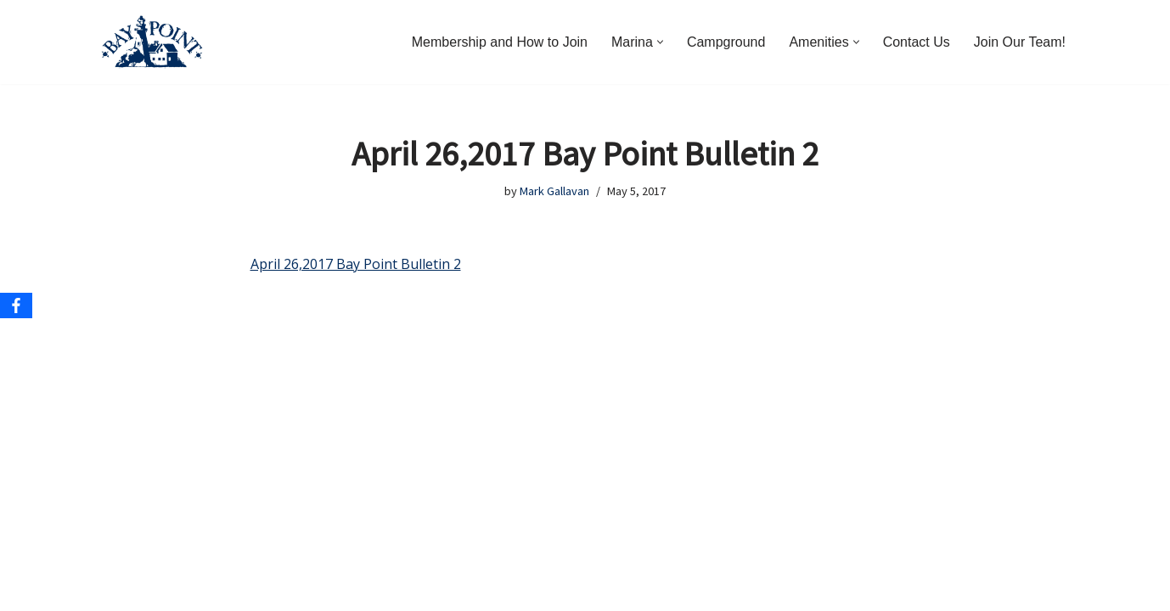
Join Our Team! (1020, 42)
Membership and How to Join (500, 42)
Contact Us (916, 42)
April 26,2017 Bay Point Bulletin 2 (355, 264)
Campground (726, 42)
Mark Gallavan (554, 191)
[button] (660, 42)
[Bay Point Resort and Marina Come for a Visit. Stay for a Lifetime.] (152, 42)
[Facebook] (16, 305)
